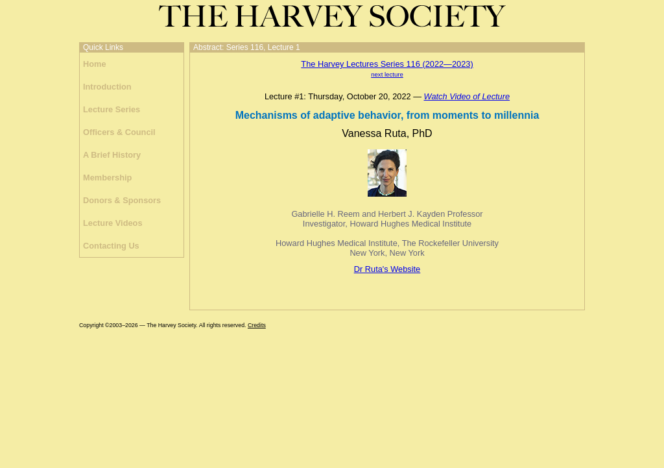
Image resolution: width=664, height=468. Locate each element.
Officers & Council (119, 132)
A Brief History (112, 155)
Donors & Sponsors (122, 200)
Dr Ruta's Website (387, 269)
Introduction (107, 87)
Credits (257, 325)
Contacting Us (111, 246)
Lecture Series (111, 109)
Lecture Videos (113, 223)
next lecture (387, 74)
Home (94, 64)
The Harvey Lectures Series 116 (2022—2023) (387, 64)
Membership (107, 177)
